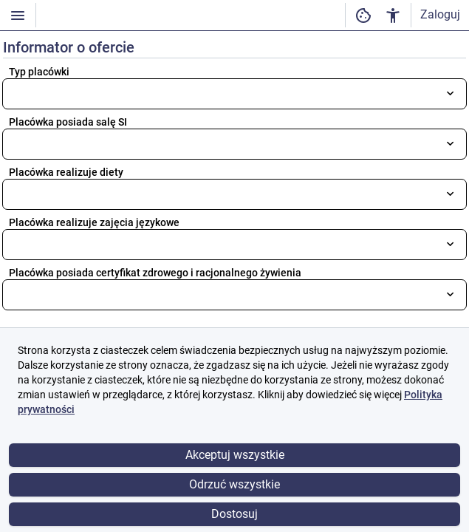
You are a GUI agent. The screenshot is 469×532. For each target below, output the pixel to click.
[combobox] (234, 94)
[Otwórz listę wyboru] (450, 93)
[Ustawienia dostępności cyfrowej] (363, 15)
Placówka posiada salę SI (68, 122)
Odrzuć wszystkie (234, 484)
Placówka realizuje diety (66, 172)
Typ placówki (39, 72)
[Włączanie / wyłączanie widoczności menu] (17, 15)
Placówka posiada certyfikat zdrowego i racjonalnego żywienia (155, 273)
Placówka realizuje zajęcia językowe (94, 222)
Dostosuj (234, 514)
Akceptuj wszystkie (234, 455)
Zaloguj (440, 14)
